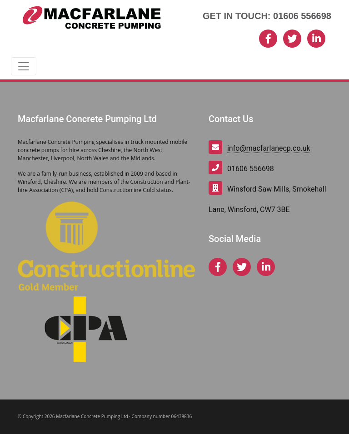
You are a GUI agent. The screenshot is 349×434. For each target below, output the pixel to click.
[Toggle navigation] (23, 66)
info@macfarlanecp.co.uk (268, 148)
